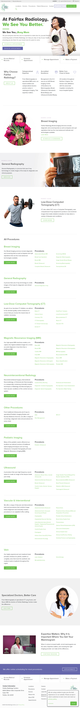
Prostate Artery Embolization (64, 516)
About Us (9, 83)
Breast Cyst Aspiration (41, 257)
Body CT (37, 311)
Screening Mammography (63, 263)
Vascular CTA (59, 324)
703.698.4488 (71, 6)
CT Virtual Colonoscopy (41, 324)
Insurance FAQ (45, 699)
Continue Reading (50, 654)
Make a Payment (71, 59)
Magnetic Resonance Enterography (65, 348)
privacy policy (52, 699)
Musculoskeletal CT (61, 317)
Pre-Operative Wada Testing (63, 389)
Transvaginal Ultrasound (62, 489)
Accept (73, 703)
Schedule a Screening (51, 139)
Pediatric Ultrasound (40, 445)
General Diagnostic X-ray (41, 285)
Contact (51, 6)
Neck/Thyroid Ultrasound (63, 483)
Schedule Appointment (13, 44)
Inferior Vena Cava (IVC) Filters (43, 535)
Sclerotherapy (60, 557)
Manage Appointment (12, 48)
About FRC (31, 697)
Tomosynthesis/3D (61, 266)
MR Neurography (60, 351)
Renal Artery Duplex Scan (63, 519)
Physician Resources (17, 1)
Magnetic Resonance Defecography (44, 364)
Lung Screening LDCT (62, 314)
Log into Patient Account (65, 1)
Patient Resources (42, 6)
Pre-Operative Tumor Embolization (65, 386)
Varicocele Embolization (62, 528)
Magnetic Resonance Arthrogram (44, 361)
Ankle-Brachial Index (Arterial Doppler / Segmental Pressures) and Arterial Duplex (44, 524)
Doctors (24, 6)
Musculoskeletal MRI (61, 355)
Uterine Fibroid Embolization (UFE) (65, 525)
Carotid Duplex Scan (40, 529)
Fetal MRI (37, 355)
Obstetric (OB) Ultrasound (63, 486)
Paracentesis (59, 508)
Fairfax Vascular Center (6, 1)
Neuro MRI (59, 358)
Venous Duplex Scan (61, 532)
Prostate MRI (59, 364)
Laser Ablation (39, 557)
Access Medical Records (9, 59)
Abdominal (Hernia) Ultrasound (43, 480)
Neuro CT (58, 320)
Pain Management (40, 418)
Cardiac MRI (38, 351)
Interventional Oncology (41, 538)
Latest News (44, 692)
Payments (77, 1)
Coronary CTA (38, 317)
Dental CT (37, 327)
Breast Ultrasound (39, 263)
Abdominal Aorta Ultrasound (42, 508)
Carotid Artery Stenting (41, 382)
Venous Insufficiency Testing (64, 535)
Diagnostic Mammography (63, 257)
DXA (36, 415)
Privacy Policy (21, 704)
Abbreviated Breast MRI (41, 254)
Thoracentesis (60, 522)
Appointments (60, 6)
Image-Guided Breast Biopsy (64, 260)
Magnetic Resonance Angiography (44, 358)
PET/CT (58, 415)
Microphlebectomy (40, 560)
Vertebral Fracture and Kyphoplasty (65, 538)
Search (16, 9)
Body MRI (37, 345)
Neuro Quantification (62, 361)
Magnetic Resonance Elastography (65, 345)
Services (7, 177)
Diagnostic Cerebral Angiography (44, 386)
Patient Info (31, 694)
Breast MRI (38, 260)
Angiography (38, 516)
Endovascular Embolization (63, 382)
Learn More (44, 135)
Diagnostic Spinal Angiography (43, 389)
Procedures (32, 6)
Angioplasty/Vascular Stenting (43, 519)
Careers (55, 1)
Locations (18, 6)
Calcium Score (39, 314)
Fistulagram (38, 532)
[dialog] (62, 698)
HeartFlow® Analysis (61, 311)
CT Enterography (39, 320)
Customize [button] (50, 703)
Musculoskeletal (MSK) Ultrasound (65, 480)
